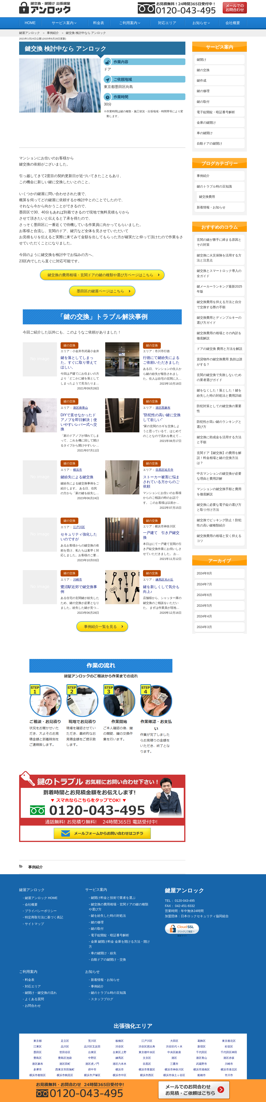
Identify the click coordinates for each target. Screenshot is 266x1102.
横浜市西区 (147, 1075)
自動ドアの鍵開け (209, 143)
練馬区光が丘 (164, 579)
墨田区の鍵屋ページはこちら (100, 291)
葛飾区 (201, 1040)
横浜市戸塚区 (92, 1075)
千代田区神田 (229, 1052)
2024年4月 (204, 616)
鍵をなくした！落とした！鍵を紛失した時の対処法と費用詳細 (219, 392)
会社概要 (232, 23)
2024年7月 (204, 584)
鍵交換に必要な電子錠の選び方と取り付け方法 (219, 507)
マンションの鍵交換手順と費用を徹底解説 (219, 491)
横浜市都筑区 (37, 1075)
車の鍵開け (205, 133)
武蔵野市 (201, 1063)
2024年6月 (204, 595)
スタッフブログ (102, 999)
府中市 (92, 1069)
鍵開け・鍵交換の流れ (41, 992)
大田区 (174, 1040)
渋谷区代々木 (174, 1046)
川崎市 (77, 579)
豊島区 (37, 1057)
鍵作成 (201, 80)
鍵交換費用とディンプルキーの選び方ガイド (219, 320)
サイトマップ (34, 924)
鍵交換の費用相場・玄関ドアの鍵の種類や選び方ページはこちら (100, 275)
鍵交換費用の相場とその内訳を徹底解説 (219, 335)
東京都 (37, 1040)
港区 (174, 1057)
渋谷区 (119, 1046)
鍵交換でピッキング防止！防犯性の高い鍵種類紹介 (219, 522)
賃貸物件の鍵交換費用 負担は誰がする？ (219, 361)
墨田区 (37, 1052)
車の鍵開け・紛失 (103, 953)
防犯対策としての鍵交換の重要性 (219, 408)
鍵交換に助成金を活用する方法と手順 (219, 439)
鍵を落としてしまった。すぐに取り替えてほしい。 (79, 362)
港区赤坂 (228, 1057)
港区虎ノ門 (92, 1063)
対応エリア (167, 23)
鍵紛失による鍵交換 (77, 477)
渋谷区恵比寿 (147, 1046)
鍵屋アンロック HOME (41, 898)
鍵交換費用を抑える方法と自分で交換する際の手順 (219, 304)
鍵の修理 (203, 91)
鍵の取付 (203, 101)
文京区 (147, 1057)
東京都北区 (229, 1040)
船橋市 (201, 1075)
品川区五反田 (92, 1046)
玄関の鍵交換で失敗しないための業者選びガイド (219, 377)
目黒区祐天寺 (164, 469)
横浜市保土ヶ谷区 (174, 1075)
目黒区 (147, 1063)
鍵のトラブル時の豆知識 (214, 186)
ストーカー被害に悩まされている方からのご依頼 (161, 481)
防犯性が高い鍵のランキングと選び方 (219, 424)
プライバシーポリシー (41, 911)
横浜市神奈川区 (174, 1069)
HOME (30, 23)
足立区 (65, 1040)
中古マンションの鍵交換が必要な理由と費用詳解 (219, 476)
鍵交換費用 (207, 196)
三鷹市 (174, 1063)
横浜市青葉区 (147, 1069)
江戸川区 (79, 527)
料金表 (98, 23)
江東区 (37, 1046)
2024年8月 (204, 573)
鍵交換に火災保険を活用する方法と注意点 (219, 257)
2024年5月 (204, 605)
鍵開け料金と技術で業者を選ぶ (113, 897)
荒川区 (92, 1040)
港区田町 (64, 1063)
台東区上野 (119, 1052)
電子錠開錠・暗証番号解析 (216, 112)
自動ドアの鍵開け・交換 (108, 959)
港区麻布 (37, 1063)
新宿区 (201, 1046)
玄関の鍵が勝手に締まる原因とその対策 (219, 242)
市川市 (229, 1075)
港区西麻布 (163, 407)
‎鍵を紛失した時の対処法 (108, 915)
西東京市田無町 (64, 1069)
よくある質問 (34, 999)
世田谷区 (64, 1052)
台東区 (92, 1052)
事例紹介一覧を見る (100, 627)
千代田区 (201, 1052)
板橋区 (119, 1040)
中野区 (92, 1057)
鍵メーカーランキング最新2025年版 (219, 289)
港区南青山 (80, 407)
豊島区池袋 (65, 1057)
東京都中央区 (147, 1052)
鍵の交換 (69, 345)
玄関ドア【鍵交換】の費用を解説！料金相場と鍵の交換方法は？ (219, 458)
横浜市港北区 (229, 1069)
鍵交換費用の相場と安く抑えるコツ (219, 538)
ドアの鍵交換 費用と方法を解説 (219, 349)
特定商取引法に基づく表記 (44, 917)
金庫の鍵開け (206, 122)
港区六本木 (119, 1063)
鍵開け (201, 59)
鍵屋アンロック (29, 33)
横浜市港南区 (201, 1069)
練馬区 (119, 1057)
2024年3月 (204, 627)
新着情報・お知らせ (211, 207)
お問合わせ (33, 1005)
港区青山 (201, 1057)
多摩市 (37, 1069)
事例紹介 (53, 33)
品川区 (65, 1046)
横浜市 (77, 469)
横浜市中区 (119, 1075)
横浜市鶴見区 (65, 1075)
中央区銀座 (174, 1052)
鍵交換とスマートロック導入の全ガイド (219, 273)
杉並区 (229, 1046)
